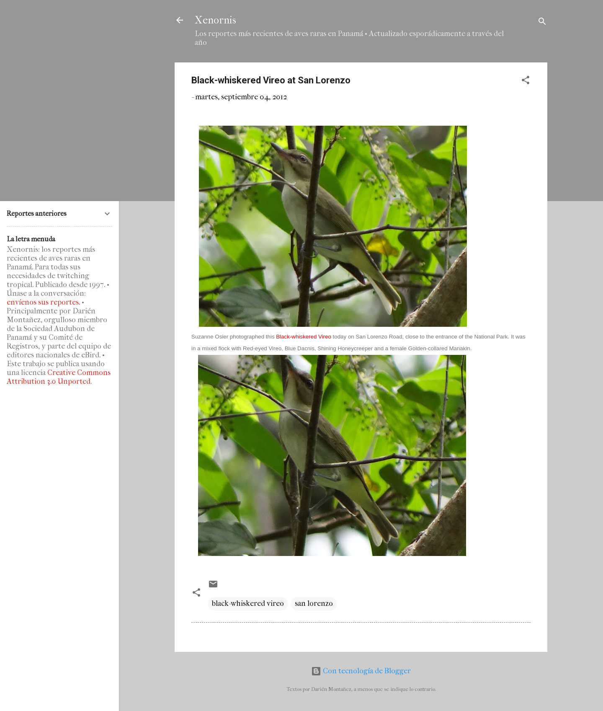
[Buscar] (542, 23)
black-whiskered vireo (248, 603)
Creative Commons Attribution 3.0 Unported (59, 377)
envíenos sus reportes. (43, 302)
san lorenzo (314, 603)
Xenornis (215, 20)
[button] (526, 81)
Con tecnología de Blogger (361, 671)
